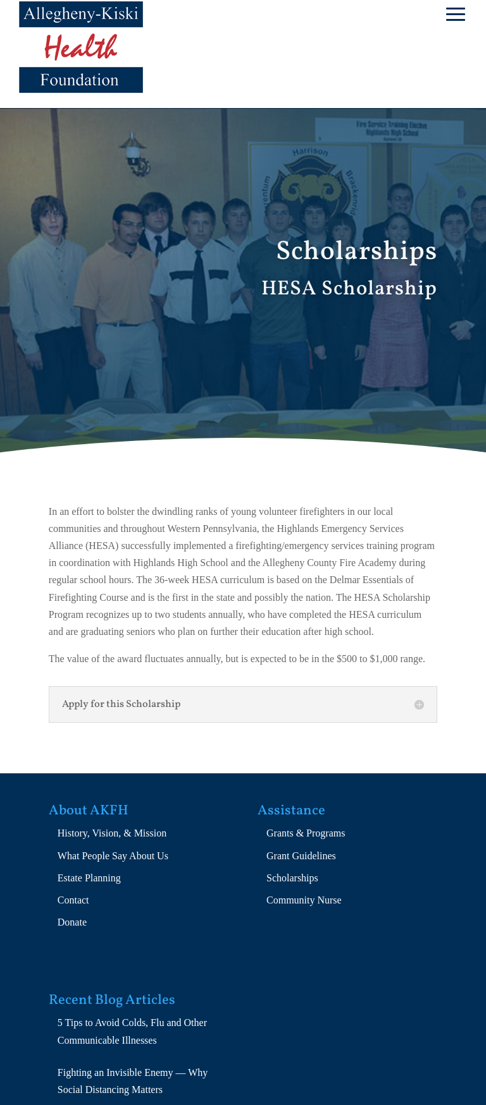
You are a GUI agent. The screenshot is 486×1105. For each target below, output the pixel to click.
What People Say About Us (113, 855)
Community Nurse (304, 900)
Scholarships (292, 878)
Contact (73, 900)
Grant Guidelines (301, 855)
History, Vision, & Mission (112, 833)
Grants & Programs (305, 833)
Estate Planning (89, 878)
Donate (72, 922)
